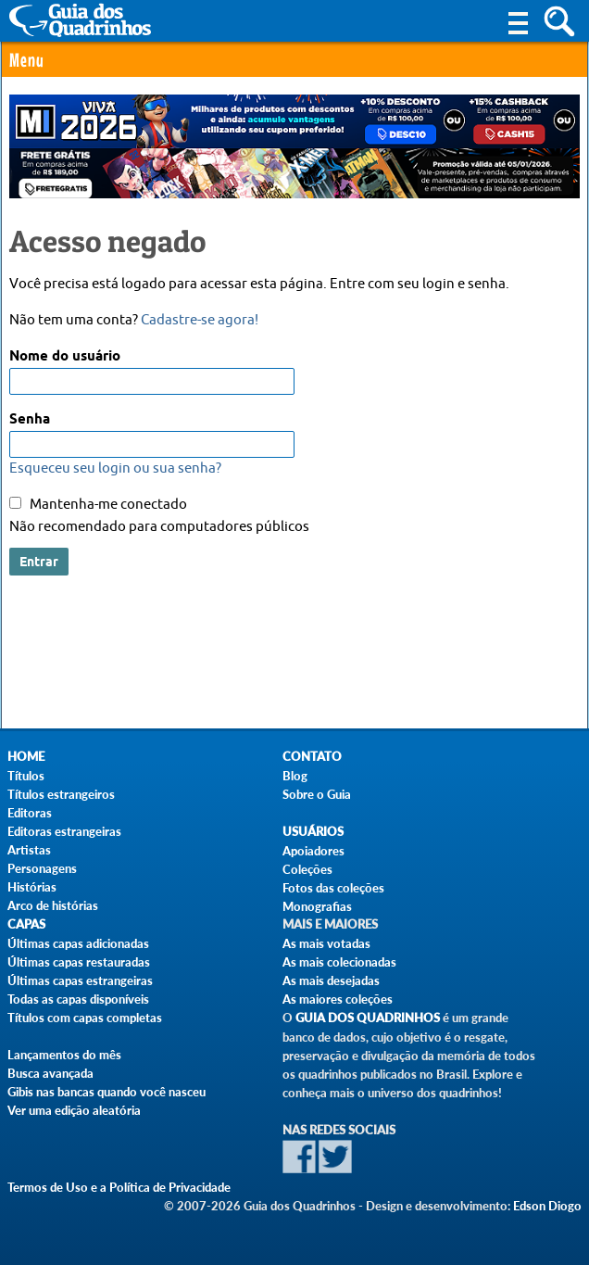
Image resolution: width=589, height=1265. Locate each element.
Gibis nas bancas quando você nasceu (106, 1091)
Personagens (42, 868)
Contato (312, 757)
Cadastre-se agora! (199, 320)
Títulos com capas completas (84, 1017)
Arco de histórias (52, 905)
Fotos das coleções (333, 887)
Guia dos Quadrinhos (367, 1018)
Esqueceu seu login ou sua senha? (115, 468)
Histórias (31, 886)
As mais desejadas (331, 980)
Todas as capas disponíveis (78, 999)
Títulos (25, 775)
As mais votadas (326, 943)
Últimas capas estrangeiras (80, 980)
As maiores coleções (337, 999)
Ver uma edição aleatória (74, 1110)
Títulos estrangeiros (61, 794)
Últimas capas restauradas (78, 962)
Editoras (29, 812)
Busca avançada (50, 1073)
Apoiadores (313, 850)
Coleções (307, 869)
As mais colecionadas (339, 962)
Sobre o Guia (316, 794)
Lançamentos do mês (64, 1054)
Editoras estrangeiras (64, 831)
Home (25, 757)
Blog (294, 775)
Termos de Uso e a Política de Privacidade (119, 1187)
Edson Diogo (547, 1205)
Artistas (29, 849)
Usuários (313, 832)
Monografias (317, 906)
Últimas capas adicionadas (78, 943)
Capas (26, 924)
